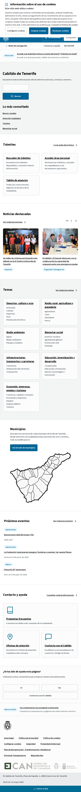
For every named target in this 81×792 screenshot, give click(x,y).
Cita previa (71, 37)
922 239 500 (69, 45)
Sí (21, 687)
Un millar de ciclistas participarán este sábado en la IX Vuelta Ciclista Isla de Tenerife (20, 261)
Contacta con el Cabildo (58, 645)
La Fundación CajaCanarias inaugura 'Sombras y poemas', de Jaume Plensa (37, 552)
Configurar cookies (16, 30)
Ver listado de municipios (23, 447)
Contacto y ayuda (52, 45)
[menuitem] (9, 113)
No (59, 687)
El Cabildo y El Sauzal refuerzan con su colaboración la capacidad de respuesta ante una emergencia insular (60, 261)
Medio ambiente (15, 332)
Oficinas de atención (17, 645)
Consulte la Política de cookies (64, 24)
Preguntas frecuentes (18, 619)
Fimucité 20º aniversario (15, 569)
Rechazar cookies (61, 30)
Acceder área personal (57, 158)
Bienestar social (54, 332)
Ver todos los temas (65, 290)
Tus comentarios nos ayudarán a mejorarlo (39, 707)
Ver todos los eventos (63, 521)
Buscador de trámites (18, 158)
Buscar (16, 96)
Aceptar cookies (38, 30)
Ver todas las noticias (12, 222)
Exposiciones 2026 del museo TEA (19, 534)
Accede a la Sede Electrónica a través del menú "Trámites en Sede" (47, 54)
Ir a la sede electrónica (64, 145)
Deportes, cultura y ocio (20, 303)
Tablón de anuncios (17, 180)
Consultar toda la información (60, 595)
